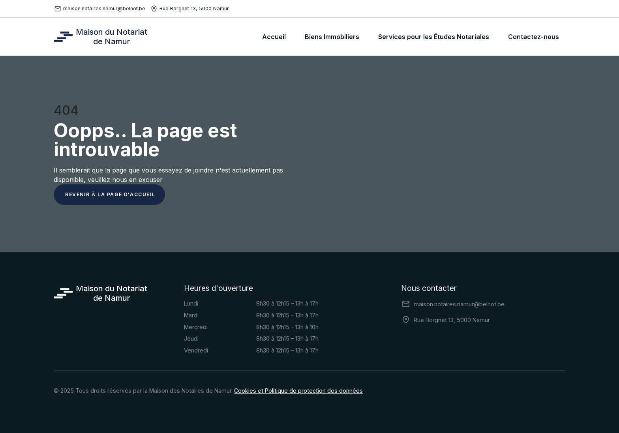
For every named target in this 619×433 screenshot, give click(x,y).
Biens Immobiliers (332, 37)
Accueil (274, 37)
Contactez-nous (533, 37)
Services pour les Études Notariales (433, 37)
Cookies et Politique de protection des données (298, 390)
